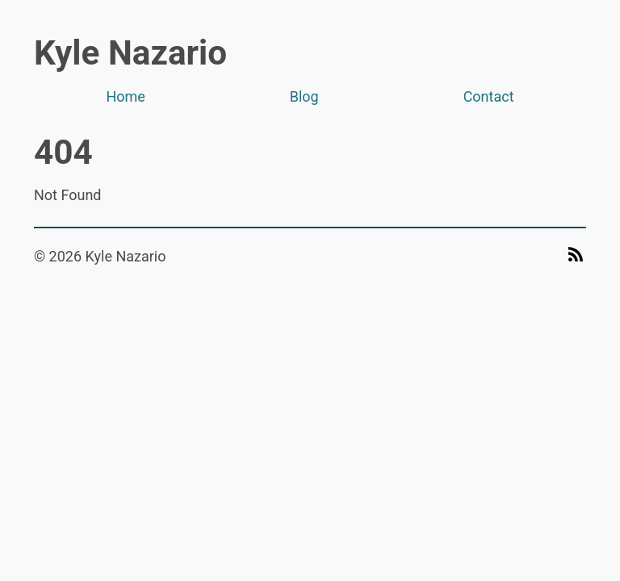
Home (125, 96)
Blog (304, 96)
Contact (488, 96)
